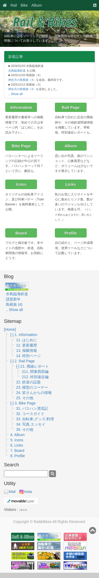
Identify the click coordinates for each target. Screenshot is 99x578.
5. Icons (16, 440)
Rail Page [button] (71, 107)
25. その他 (24, 398)
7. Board (17, 450)
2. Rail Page (25, 361)
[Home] (10, 329)
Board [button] (21, 233)
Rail (14, 5)
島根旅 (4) (14, 304)
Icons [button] (21, 184)
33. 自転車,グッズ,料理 (35, 419)
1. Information (26, 335)
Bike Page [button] (21, 146)
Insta (25, 492)
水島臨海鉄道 (17, 70)
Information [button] (21, 107)
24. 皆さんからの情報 (34, 393)
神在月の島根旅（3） (22, 89)
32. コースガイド (30, 414)
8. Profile (17, 456)
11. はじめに (26, 340)
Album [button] (70, 146)
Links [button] (70, 184)
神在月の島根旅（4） (22, 79)
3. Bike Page (25, 403)
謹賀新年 (13, 299)
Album (36, 5)
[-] (12, 335)
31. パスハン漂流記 (32, 408)
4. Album (17, 435)
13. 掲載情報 (26, 350)
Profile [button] (70, 233)
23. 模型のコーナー (32, 387)
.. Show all (15, 94)
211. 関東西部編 (35, 371)
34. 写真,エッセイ (30, 424)
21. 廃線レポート (34, 366)
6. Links (16, 445)
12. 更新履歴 (26, 345)
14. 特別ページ (28, 356)
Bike (24, 5)
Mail (10, 492)
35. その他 (24, 429)
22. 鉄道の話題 (28, 382)
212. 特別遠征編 (35, 377)
